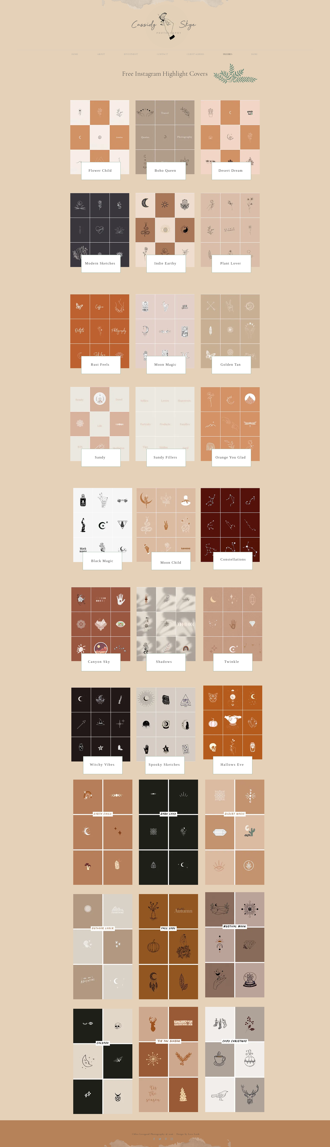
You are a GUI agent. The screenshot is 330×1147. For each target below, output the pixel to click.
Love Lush (194, 1134)
